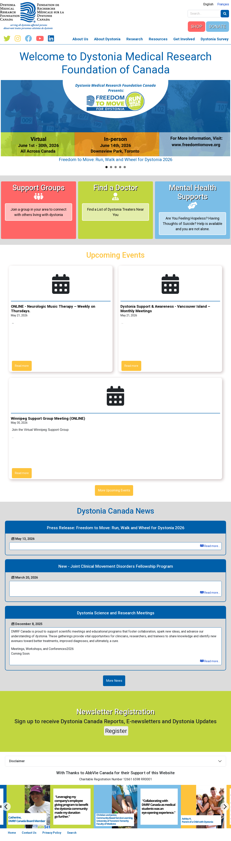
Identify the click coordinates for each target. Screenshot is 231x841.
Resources (158, 39)
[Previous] (224, 806)
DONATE (217, 26)
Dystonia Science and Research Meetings (115, 613)
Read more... (210, 546)
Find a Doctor (115, 191)
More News (114, 681)
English (208, 4)
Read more (22, 365)
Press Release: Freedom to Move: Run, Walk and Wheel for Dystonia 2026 (115, 527)
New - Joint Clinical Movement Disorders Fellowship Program (115, 566)
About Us (80, 39)
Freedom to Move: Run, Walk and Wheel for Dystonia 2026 (115, 159)
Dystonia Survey (215, 39)
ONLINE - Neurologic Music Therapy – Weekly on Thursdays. (53, 308)
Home (12, 832)
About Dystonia (107, 39)
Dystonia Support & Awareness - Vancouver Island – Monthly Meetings (165, 308)
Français (223, 4)
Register (116, 730)
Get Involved (184, 39)
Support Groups (38, 191)
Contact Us (29, 832)
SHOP (196, 26)
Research (134, 39)
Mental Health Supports (192, 196)
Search (71, 832)
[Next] (6, 806)
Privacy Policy (51, 832)
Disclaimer (17, 761)
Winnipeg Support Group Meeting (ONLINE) (48, 418)
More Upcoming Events (114, 490)
